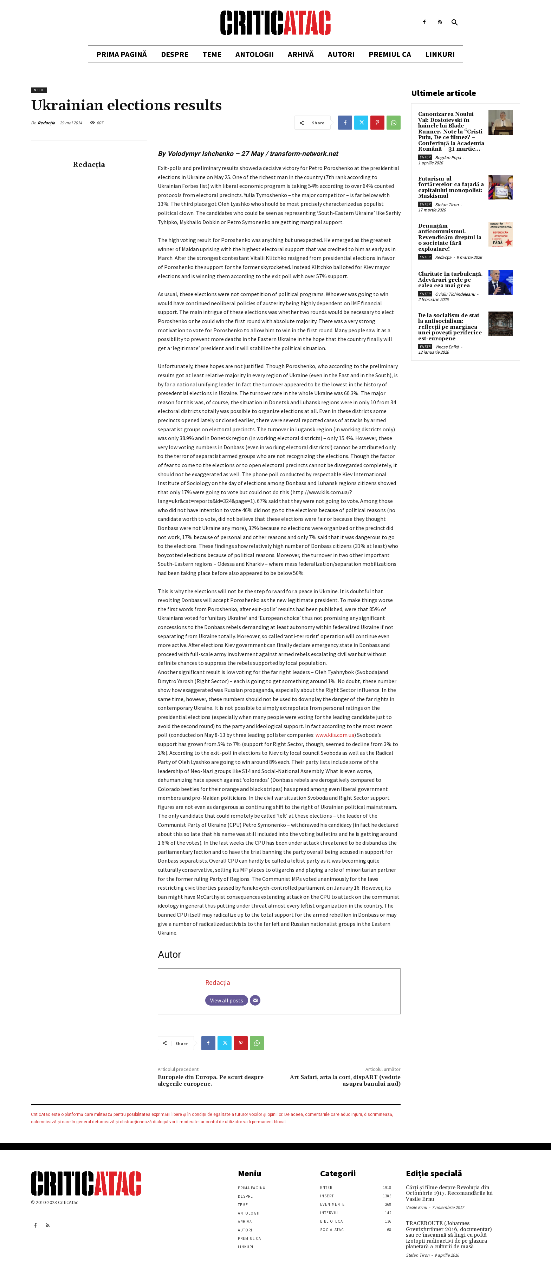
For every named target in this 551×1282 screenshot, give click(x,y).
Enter (425, 157)
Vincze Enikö (447, 347)
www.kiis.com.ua (335, 734)
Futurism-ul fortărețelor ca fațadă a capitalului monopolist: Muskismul (451, 188)
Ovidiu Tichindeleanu (455, 294)
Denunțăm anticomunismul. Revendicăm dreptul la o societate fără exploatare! (449, 238)
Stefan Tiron (447, 205)
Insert (39, 90)
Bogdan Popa (448, 158)
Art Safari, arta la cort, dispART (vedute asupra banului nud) (345, 1080)
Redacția (46, 123)
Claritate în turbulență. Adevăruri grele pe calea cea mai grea (450, 280)
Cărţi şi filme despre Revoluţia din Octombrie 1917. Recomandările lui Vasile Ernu (449, 1193)
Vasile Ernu (416, 1207)
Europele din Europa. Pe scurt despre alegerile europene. (211, 1080)
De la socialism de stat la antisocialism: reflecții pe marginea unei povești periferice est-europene (450, 327)
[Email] (255, 1000)
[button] (454, 22)
